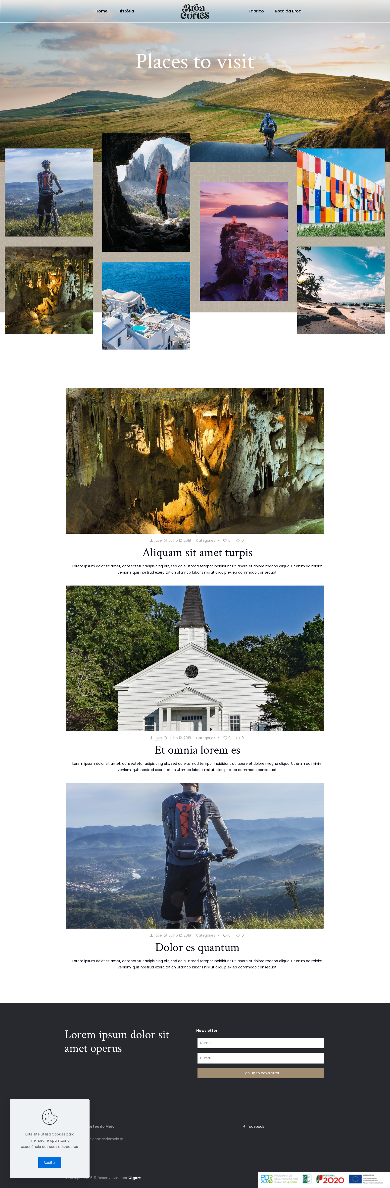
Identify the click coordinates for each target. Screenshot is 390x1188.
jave (158, 540)
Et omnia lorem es (197, 750)
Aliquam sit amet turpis (197, 552)
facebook (253, 1126)
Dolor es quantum (197, 947)
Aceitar (50, 1162)
